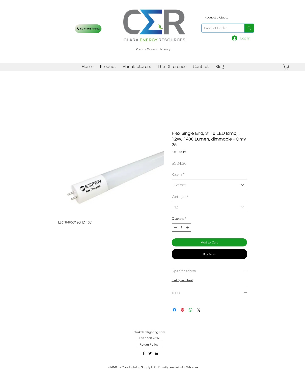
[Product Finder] (220, 28)
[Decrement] (175, 227)
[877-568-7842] (88, 28)
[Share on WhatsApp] (190, 309)
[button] (286, 67)
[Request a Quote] (216, 17)
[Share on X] (198, 309)
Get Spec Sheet (182, 280)
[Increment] (188, 227)
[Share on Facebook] (174, 309)
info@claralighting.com (149, 332)
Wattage (180, 196)
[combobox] (209, 185)
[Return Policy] (149, 344)
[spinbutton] (181, 227)
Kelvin (178, 174)
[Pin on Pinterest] (182, 309)
